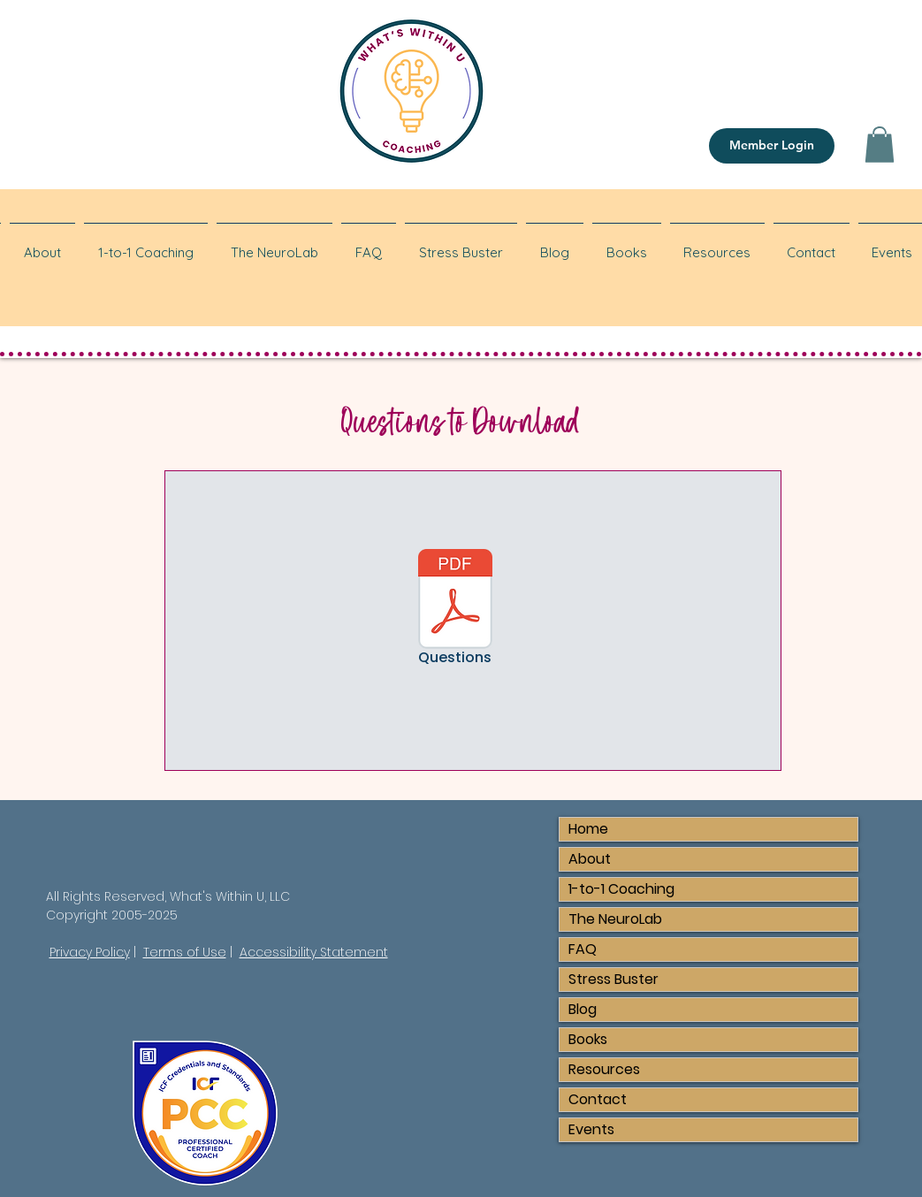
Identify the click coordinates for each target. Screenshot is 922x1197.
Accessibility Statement (314, 952)
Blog (582, 1009)
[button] (880, 144)
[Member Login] (771, 146)
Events (591, 1129)
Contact (597, 1099)
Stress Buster (613, 979)
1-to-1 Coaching (621, 889)
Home (588, 829)
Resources (604, 1069)
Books (587, 1039)
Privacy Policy (90, 952)
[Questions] (455, 611)
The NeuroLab (615, 919)
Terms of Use (184, 952)
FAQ (582, 949)
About (589, 859)
